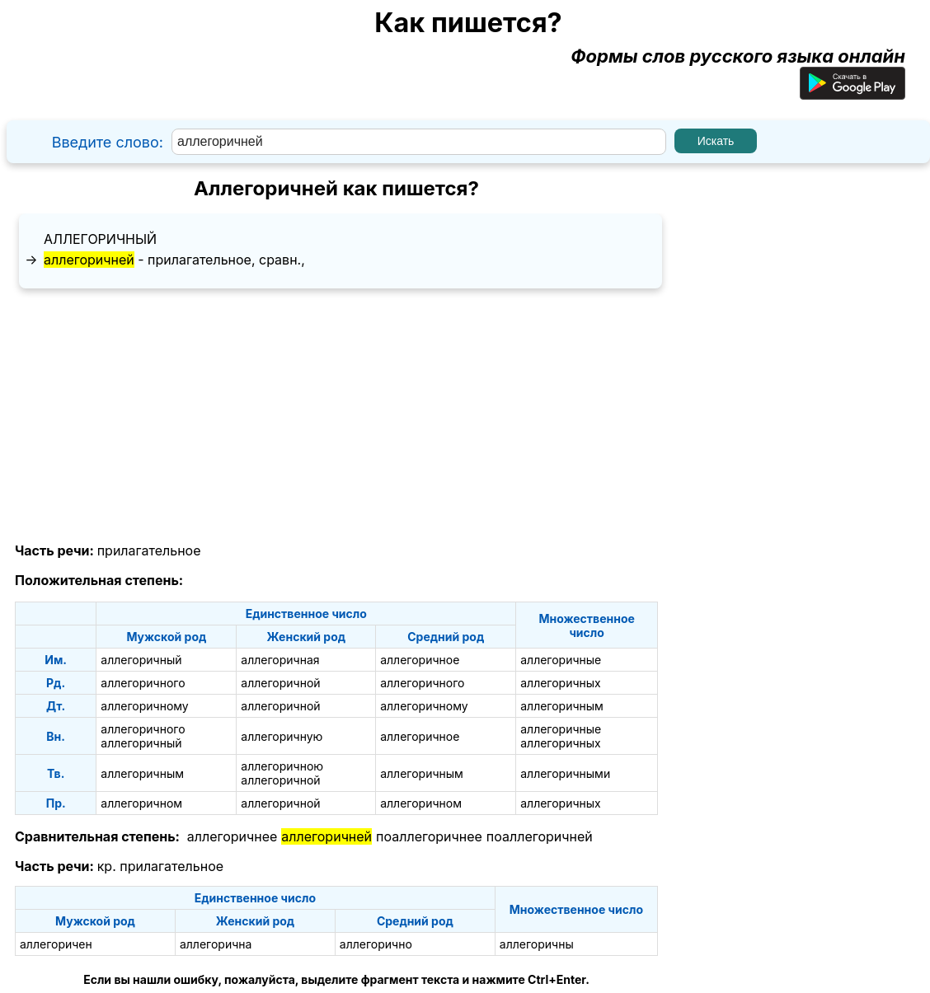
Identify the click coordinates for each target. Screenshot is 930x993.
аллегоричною (282, 766)
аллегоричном (141, 803)
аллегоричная (280, 660)
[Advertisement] (336, 416)
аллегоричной (280, 683)
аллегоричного (143, 683)
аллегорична (215, 944)
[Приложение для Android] (852, 93)
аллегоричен (56, 944)
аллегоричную (281, 736)
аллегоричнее (232, 836)
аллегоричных (560, 683)
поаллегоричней (539, 836)
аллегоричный (100, 239)
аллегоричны (537, 944)
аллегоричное (419, 660)
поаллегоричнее (429, 836)
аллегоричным (562, 706)
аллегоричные (560, 660)
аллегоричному (144, 706)
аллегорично (376, 944)
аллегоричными (565, 773)
